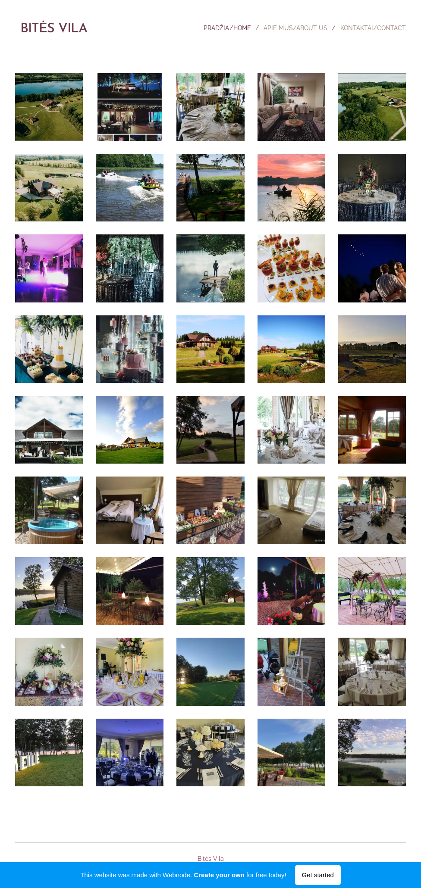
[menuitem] (219, 28)
